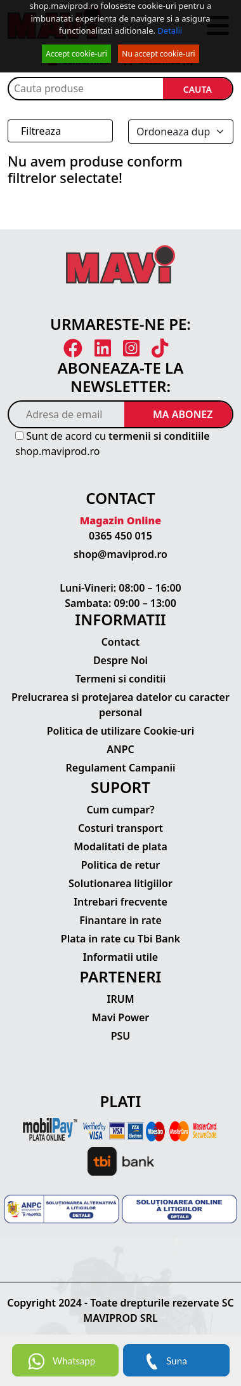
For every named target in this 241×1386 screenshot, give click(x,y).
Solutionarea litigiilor (120, 883)
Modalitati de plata (120, 846)
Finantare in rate (120, 920)
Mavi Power (121, 1017)
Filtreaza (41, 131)
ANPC (120, 749)
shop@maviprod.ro (120, 554)
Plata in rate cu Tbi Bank (120, 939)
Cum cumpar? (120, 810)
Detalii (169, 30)
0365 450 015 (120, 536)
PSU (121, 1036)
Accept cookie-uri (76, 53)
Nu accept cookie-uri (158, 53)
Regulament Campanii (121, 768)
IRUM (120, 999)
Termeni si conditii (120, 679)
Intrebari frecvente (120, 902)
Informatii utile (120, 957)
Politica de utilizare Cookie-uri (120, 731)
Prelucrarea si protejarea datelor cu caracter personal (120, 704)
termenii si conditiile (159, 436)
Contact (120, 642)
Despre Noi (120, 660)
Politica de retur (120, 865)
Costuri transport (120, 828)
